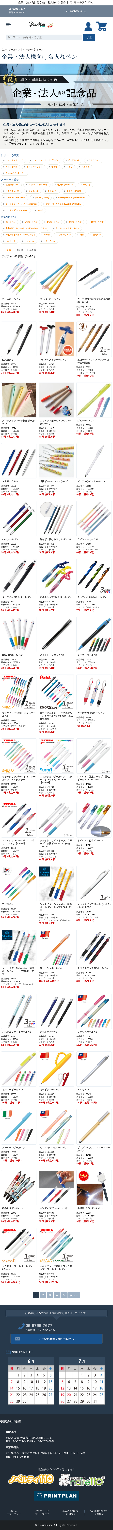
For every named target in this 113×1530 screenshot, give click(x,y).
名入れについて (71, 1511)
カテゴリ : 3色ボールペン (87, 607)
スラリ (69, 167)
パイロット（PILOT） (38, 185)
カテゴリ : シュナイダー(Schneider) (54, 920)
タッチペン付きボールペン (67, 228)
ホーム (13, 1511)
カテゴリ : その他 (9, 309)
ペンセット (11, 241)
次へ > (74, 1295)
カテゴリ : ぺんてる (47, 729)
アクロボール (11, 167)
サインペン (29, 241)
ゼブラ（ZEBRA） (65, 185)
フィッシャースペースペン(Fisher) (21, 204)
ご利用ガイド (42, 1511)
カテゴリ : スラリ (46, 793)
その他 (40, 210)
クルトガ (85, 167)
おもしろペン (49, 241)
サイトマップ (42, 1514)
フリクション (95, 160)
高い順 (20, 250)
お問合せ (70, 1514)
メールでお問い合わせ (76, 11)
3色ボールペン (75, 222)
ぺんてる (87, 185)
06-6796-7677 (17, 8)
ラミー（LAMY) (42, 197)
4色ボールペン (97, 222)
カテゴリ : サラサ (9, 790)
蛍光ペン (97, 235)
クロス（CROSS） (74, 191)
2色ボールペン (53, 222)
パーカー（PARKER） (16, 197)
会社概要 (99, 1514)
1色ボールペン (31, 222)
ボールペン (11, 222)
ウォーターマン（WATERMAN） (72, 197)
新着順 (32, 250)
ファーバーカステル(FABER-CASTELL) (63, 204)
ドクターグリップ (34, 167)
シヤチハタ (33, 191)
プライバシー (14, 1514)
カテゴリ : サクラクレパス (88, 549)
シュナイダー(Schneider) (17, 210)
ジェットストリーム (14, 160)
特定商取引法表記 (99, 1511)
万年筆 (47, 235)
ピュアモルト (74, 160)
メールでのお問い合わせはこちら (56, 1339)
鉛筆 (82, 235)
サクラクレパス (12, 191)
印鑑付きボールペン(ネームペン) (20, 235)
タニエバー (52, 191)
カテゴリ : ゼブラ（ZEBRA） (14, 726)
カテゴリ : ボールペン (86, 373)
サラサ (54, 167)
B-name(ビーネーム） (15, 173)
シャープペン (65, 235)
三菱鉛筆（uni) (12, 185)
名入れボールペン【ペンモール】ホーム (22, 49)
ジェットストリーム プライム (45, 160)
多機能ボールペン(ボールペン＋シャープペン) (26, 228)
